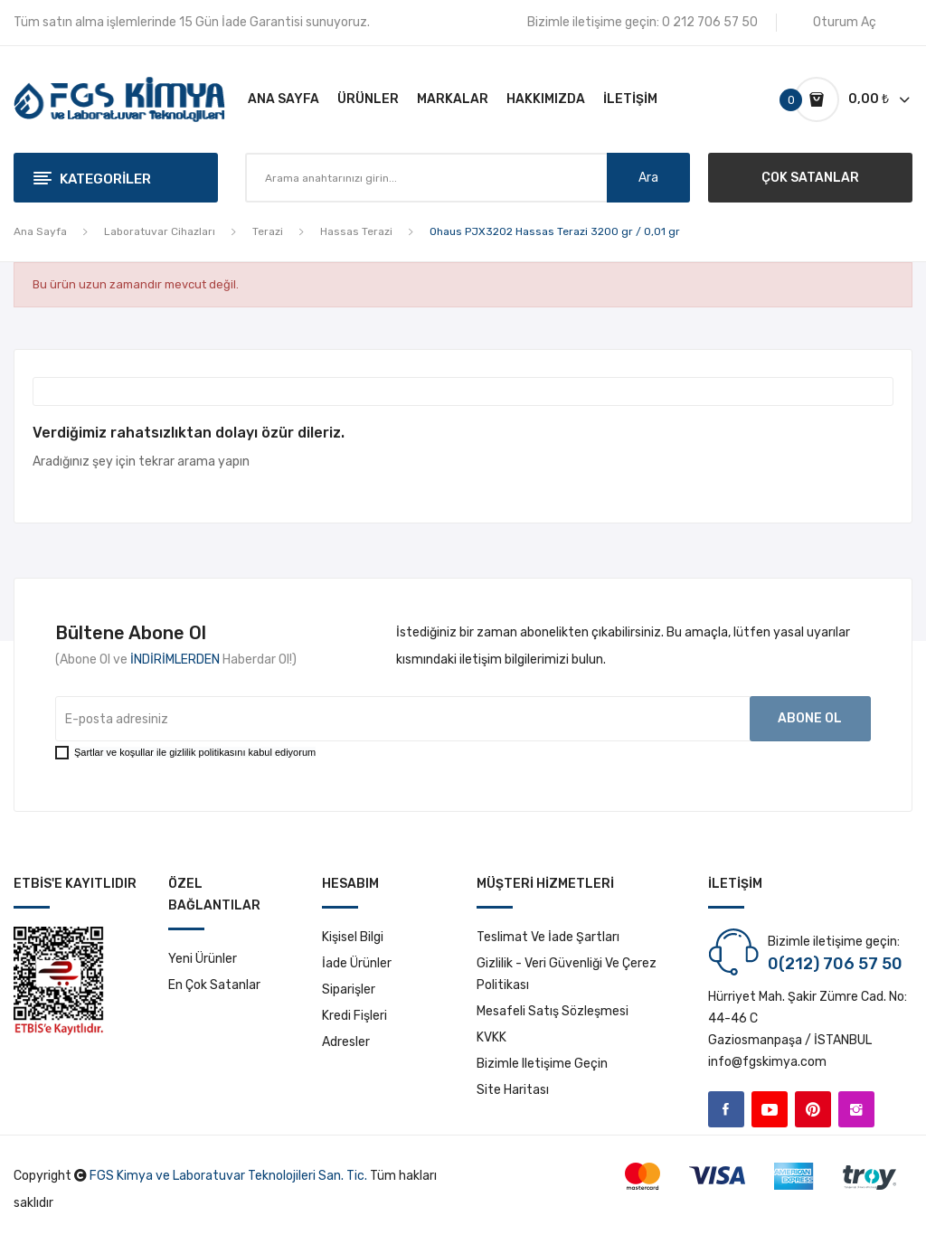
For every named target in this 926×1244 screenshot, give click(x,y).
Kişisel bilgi (352, 937)
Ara (648, 177)
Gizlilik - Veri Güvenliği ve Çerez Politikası (567, 974)
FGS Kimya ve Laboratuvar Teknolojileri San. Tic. (228, 1175)
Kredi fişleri (354, 1015)
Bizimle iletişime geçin (542, 1063)
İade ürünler (357, 963)
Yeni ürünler (202, 958)
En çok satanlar (214, 985)
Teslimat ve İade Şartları (548, 937)
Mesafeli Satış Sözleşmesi (552, 1011)
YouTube (769, 1109)
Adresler (346, 1042)
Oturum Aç (844, 22)
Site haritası (513, 1090)
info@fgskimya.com (767, 1062)
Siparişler (348, 989)
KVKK (491, 1037)
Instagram (856, 1109)
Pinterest (813, 1109)
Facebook (726, 1109)
